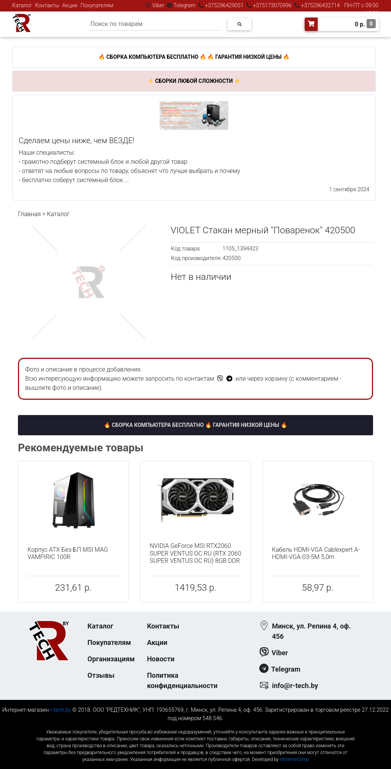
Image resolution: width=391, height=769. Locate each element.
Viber (158, 5)
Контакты (47, 5)
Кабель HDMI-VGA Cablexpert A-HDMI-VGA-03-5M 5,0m (316, 553)
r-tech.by (60, 710)
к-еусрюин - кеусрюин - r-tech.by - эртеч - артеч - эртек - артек (195, 726)
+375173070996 (272, 5)
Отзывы (101, 675)
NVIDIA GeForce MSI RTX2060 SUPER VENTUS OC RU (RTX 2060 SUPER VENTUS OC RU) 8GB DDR (195, 553)
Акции (70, 5)
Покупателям (97, 5)
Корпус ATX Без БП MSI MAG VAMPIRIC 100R (67, 553)
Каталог (22, 5)
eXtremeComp (294, 759)
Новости (160, 659)
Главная (29, 214)
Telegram (184, 5)
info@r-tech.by (295, 686)
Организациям (111, 659)
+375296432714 (320, 5)
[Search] (155, 24)
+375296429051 (224, 5)
